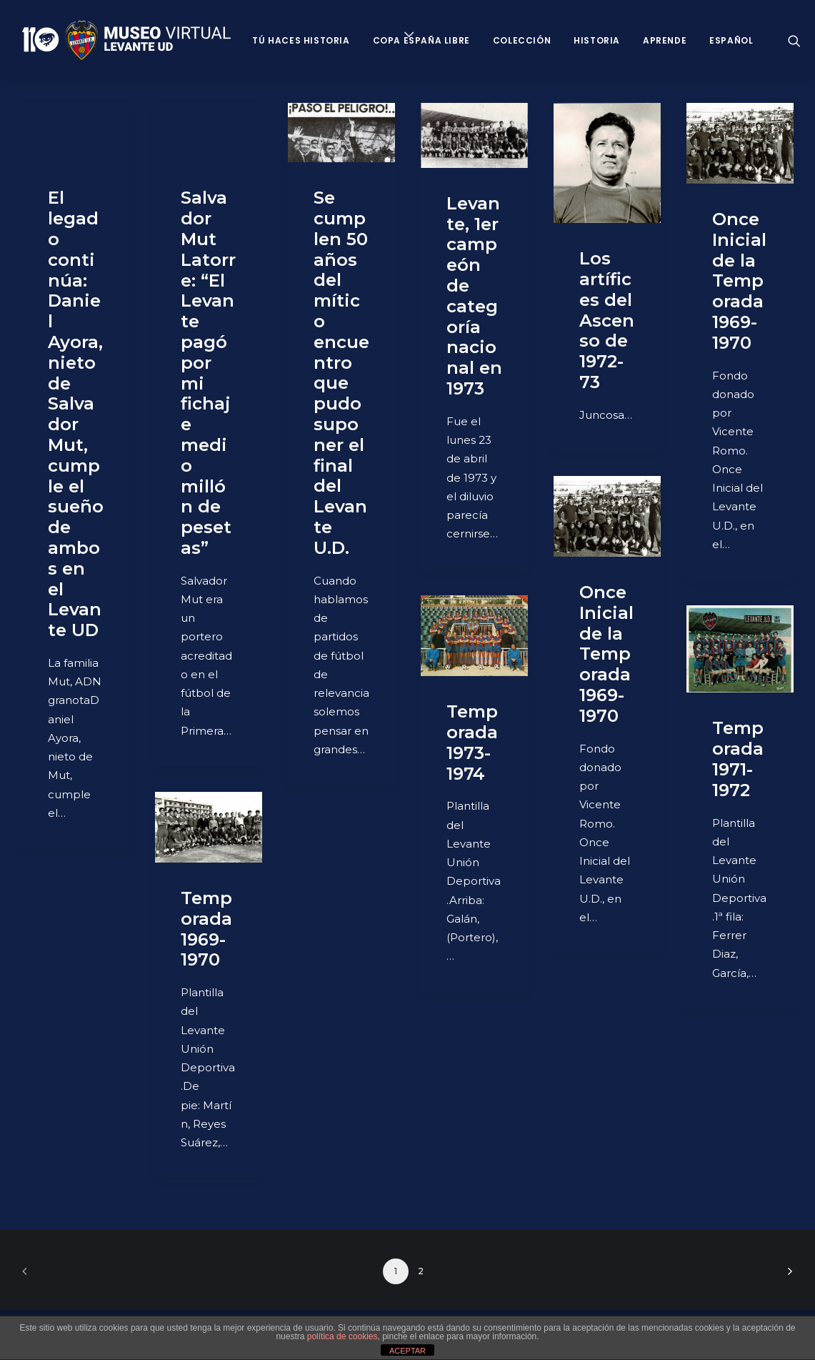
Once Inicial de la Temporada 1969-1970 (739, 281)
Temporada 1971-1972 (738, 759)
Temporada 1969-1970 (206, 929)
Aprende (664, 40)
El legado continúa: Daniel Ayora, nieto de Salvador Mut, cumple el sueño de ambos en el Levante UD (76, 413)
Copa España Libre (421, 40)
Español (731, 40)
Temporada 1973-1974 (472, 742)
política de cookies (342, 1336)
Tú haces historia (300, 40)
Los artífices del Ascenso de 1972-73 (606, 320)
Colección (522, 40)
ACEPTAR (407, 1350)
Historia (597, 40)
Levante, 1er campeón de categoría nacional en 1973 (474, 296)
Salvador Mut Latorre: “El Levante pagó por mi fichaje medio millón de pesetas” (208, 372)
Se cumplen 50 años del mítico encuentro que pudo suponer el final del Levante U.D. (341, 372)
